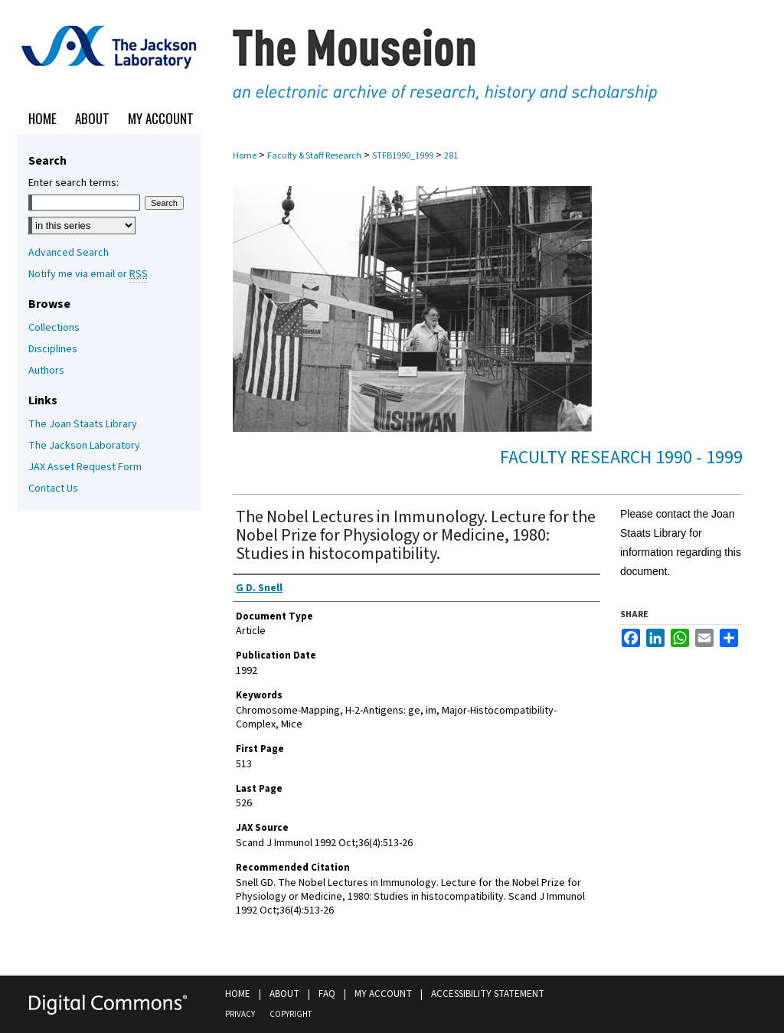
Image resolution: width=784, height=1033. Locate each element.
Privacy (240, 1014)
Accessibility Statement (487, 994)
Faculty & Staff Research (314, 155)
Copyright (291, 1014)
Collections (54, 327)
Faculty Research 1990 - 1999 (621, 457)
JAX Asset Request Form (85, 467)
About (284, 994)
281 (451, 155)
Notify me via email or (88, 274)
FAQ (326, 994)
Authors (46, 370)
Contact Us (53, 488)
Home (244, 155)
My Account (383, 994)
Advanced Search (68, 252)
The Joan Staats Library (82, 424)
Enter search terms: (73, 183)
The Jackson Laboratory (84, 445)
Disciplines (52, 349)
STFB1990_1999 (402, 155)
